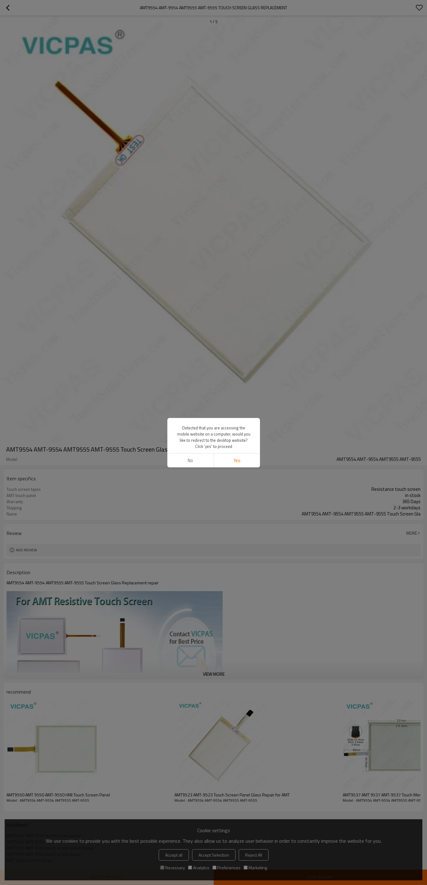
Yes (236, 460)
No (190, 460)
